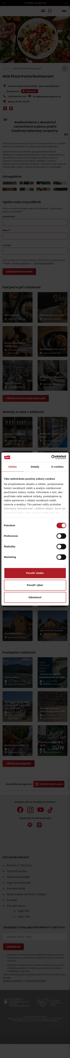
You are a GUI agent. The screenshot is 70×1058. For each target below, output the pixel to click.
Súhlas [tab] (12, 466)
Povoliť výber (35, 585)
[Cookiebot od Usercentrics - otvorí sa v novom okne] (51, 457)
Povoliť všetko (35, 573)
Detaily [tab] (35, 466)
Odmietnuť (35, 597)
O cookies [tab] (57, 466)
